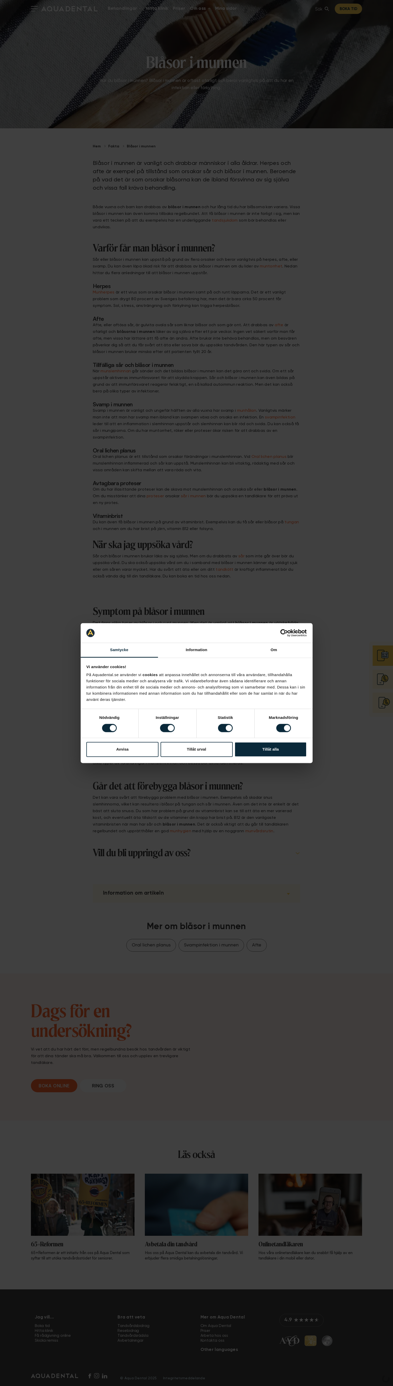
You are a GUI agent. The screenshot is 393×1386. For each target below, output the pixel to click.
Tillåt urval (196, 749)
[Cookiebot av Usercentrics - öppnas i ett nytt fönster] (284, 633)
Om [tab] (274, 650)
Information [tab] (196, 650)
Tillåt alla (270, 749)
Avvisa (122, 749)
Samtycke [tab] (119, 650)
